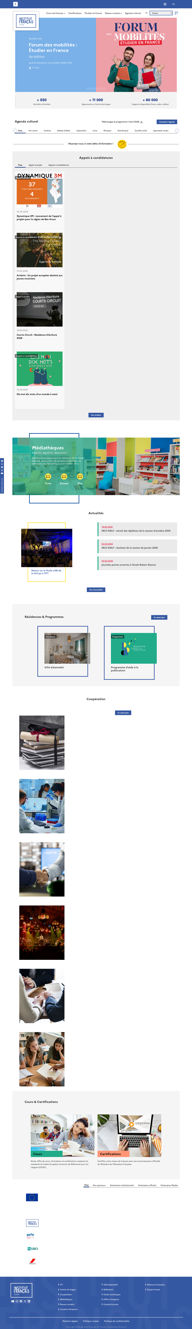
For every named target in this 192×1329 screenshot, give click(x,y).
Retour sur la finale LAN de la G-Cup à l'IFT (46, 572)
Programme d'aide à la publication (124, 668)
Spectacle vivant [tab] (160, 130)
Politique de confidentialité (116, 1321)
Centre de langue (68, 1289)
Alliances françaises (156, 1284)
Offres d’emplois (111, 1299)
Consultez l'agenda (167, 122)
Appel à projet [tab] (35, 165)
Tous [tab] (20, 130)
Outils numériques (112, 1294)
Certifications (75, 13)
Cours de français (54, 13)
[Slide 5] (102, 89)
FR (173, 4)
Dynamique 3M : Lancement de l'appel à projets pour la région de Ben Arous (39, 217)
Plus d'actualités (96, 589)
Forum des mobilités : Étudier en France (53, 47)
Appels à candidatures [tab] (59, 165)
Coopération (66, 1294)
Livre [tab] (95, 130)
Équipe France (153, 1289)
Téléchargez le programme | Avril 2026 (120, 121)
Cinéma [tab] (47, 130)
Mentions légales (70, 1321)
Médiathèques (48, 447)
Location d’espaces (69, 1309)
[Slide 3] (96, 89)
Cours (37, 1154)
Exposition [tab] (81, 130)
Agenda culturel (133, 13)
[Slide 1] (90, 89)
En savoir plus (159, 617)
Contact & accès (111, 1304)
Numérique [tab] (123, 130)
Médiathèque (66, 1299)
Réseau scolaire (112, 13)
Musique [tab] (107, 130)
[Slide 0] (87, 89)
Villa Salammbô (54, 667)
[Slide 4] (99, 89)
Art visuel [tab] (33, 130)
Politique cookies (91, 1321)
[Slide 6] (105, 89)
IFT (61, 1284)
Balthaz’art (108, 1289)
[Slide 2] (93, 89)
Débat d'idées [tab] (63, 130)
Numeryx (122, 1326)
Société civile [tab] (141, 130)
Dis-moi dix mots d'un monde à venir (37, 394)
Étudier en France (93, 13)
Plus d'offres (96, 415)
